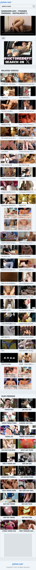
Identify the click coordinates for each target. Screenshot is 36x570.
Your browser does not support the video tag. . (18, 25)
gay (3, 38)
